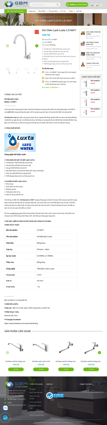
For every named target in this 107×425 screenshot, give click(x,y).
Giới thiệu (32, 389)
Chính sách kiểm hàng (36, 415)
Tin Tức (63, 11)
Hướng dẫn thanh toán (35, 407)
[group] (22, 46)
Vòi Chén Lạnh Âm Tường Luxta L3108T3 (66, 361)
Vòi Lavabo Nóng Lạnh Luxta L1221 (96, 90)
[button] (36, 45)
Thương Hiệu (52, 11)
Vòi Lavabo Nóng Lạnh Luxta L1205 (96, 109)
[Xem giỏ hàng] (96, 4)
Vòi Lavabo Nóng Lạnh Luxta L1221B (96, 80)
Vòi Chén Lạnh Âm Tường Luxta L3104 (15, 361)
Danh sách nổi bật (91, 77)
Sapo (71, 422)
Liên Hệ (79, 11)
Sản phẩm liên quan (17, 331)
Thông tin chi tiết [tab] (13, 94)
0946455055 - (21, 399)
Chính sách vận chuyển (34, 397)
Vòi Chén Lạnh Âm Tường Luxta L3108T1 (91, 361)
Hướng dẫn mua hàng (36, 411)
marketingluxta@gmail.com (16, 405)
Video (71, 11)
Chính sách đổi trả (35, 402)
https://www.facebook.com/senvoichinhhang (21, 323)
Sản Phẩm (41, 11)
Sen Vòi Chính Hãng (53, 389)
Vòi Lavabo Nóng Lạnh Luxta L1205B (96, 99)
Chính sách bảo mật (35, 392)
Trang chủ (31, 11)
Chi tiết (16, 369)
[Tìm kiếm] (58, 4)
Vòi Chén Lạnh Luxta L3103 (41, 361)
